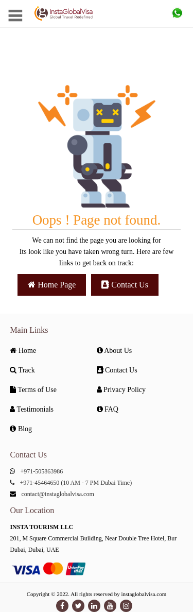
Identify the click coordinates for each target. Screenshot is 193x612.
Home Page (52, 284)
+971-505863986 (41, 471)
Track (22, 370)
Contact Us (124, 284)
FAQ (107, 409)
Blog (21, 429)
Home (23, 350)
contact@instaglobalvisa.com (57, 494)
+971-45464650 (39, 482)
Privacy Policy (121, 390)
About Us (114, 350)
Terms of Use (33, 390)
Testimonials (32, 409)
